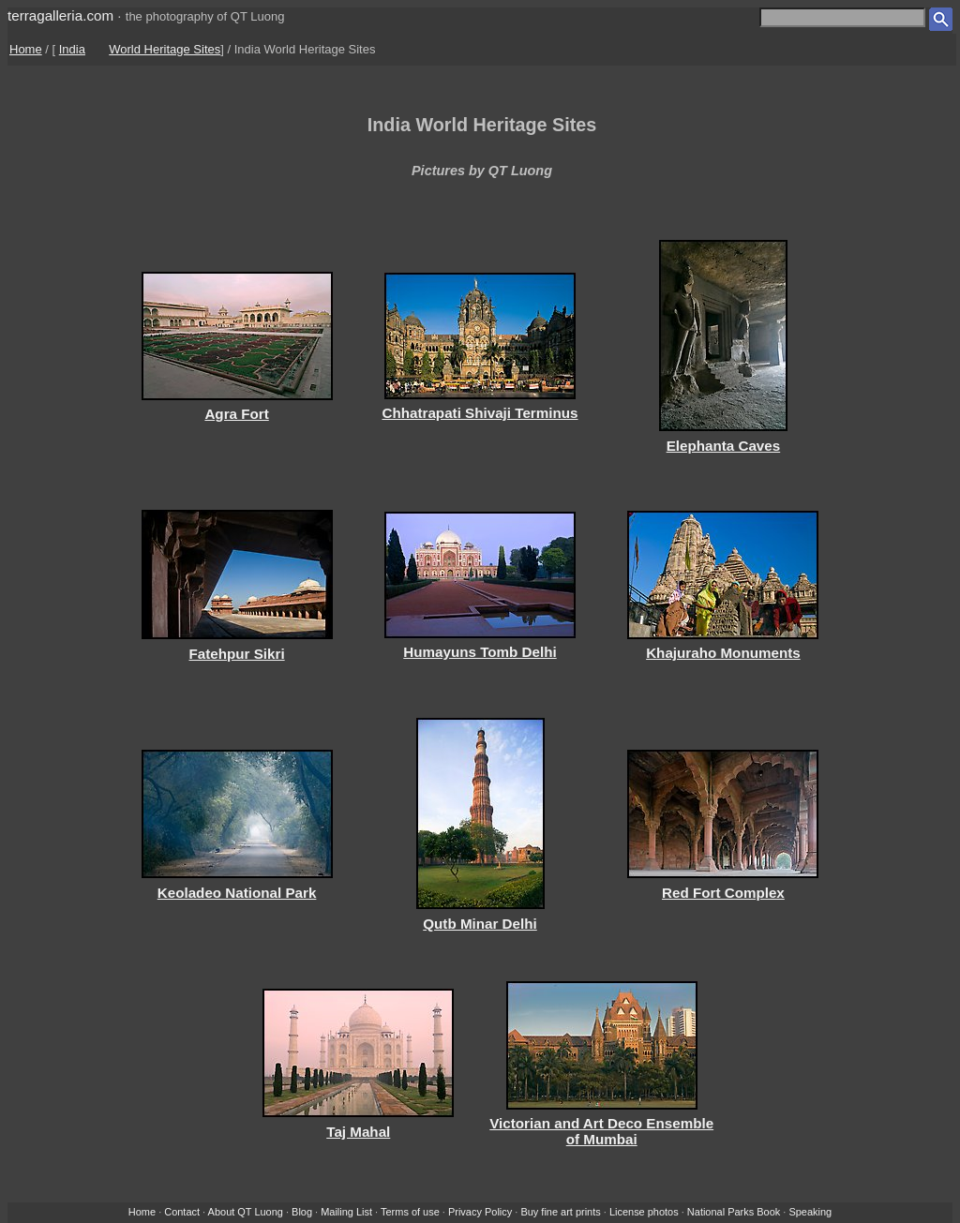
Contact (182, 1211)
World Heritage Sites (164, 49)
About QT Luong (245, 1211)
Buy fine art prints (560, 1211)
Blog (302, 1211)
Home (25, 49)
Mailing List (346, 1211)
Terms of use (410, 1211)
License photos (644, 1211)
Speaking (810, 1211)
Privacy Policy (480, 1211)
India (72, 49)
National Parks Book (733, 1211)
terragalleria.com (60, 15)
